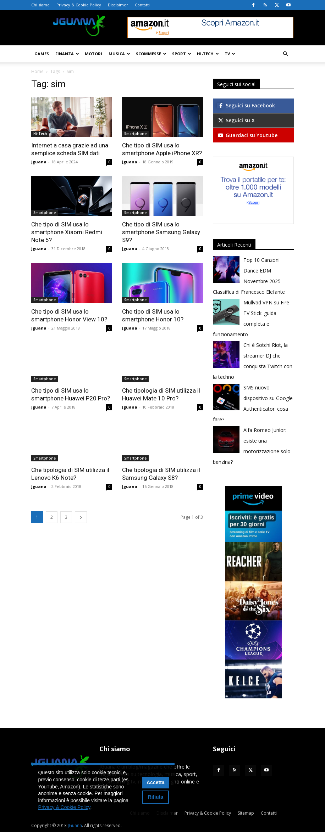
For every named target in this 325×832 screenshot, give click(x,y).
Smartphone (135, 133)
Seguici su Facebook (246, 105)
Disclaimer (118, 4)
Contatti (142, 4)
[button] (285, 54)
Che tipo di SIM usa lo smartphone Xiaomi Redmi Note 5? (66, 232)
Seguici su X (236, 120)
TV (230, 53)
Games (41, 53)
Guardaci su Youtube (247, 135)
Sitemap (246, 813)
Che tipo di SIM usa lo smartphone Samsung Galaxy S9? (161, 232)
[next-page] (81, 517)
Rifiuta (156, 797)
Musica (119, 53)
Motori (93, 53)
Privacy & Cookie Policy (78, 4)
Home (37, 71)
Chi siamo (40, 4)
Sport (181, 53)
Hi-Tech (208, 53)
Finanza (67, 53)
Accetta (156, 782)
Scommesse (151, 53)
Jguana (38, 161)
